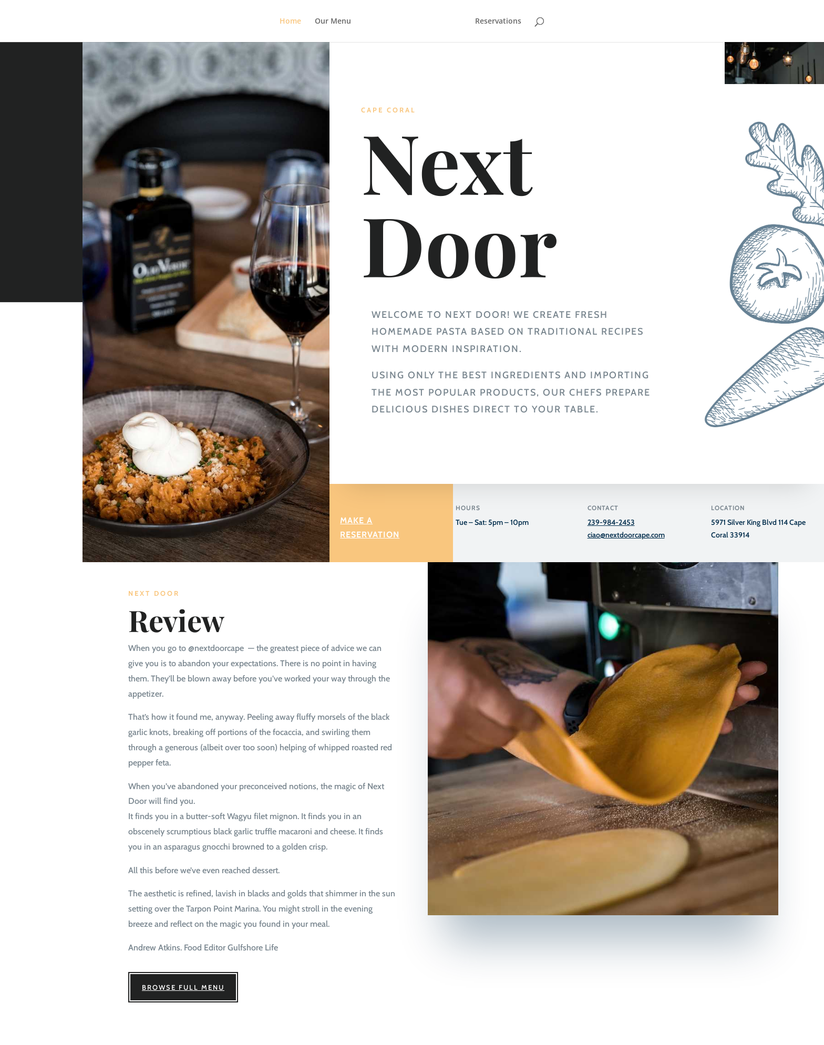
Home (290, 21)
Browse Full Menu (183, 987)
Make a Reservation (369, 527)
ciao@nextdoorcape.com (626, 535)
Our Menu (333, 21)
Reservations (498, 21)
